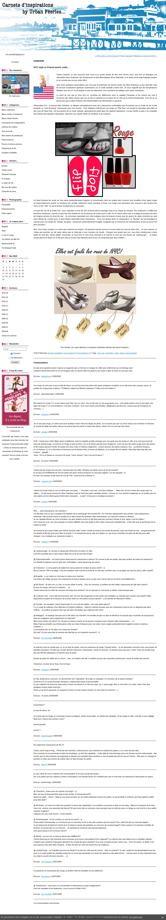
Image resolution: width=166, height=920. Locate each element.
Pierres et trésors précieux (12, 144)
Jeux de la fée (7, 131)
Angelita (5, 226)
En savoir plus (136, 917)
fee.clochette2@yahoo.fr (15, 54)
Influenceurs (15, 431)
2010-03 (5, 310)
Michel (43, 765)
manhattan (109, 353)
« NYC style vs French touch (107, 56)
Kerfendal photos (8, 209)
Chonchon (45, 414)
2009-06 (5, 331)
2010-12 (5, 301)
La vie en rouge (8, 235)
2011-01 (5, 297)
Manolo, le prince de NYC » (145, 56)
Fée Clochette (46, 638)
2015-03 (5, 293)
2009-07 (5, 327)
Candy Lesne (7, 170)
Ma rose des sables (9, 187)
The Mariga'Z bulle (9, 248)
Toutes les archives (9, 336)
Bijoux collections (8, 110)
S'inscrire (15, 353)
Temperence (45, 876)
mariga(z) (44, 542)
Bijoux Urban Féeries (10, 118)
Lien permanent (69, 353)
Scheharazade (46, 736)
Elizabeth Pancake (9, 174)
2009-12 (5, 314)
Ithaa (4, 231)
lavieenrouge (46, 376)
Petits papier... (7, 213)
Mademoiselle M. (8, 244)
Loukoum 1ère (46, 481)
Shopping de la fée (9, 148)
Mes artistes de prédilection (12, 136)
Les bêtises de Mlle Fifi (10, 239)
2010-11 (5, 306)
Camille (44, 502)
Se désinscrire (15, 358)
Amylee (5, 166)
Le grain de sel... (8, 183)
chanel (122, 353)
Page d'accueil (126, 56)
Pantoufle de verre (9, 191)
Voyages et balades (9, 153)
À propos (15, 62)
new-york (101, 353)
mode (116, 353)
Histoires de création (10, 127)
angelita (44, 432)
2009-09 (5, 323)
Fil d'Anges (6, 179)
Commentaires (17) (84, 353)
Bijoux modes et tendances (12, 114)
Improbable (6, 205)
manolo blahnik (131, 353)
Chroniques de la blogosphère (13, 123)
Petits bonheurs (8, 140)
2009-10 (5, 319)
